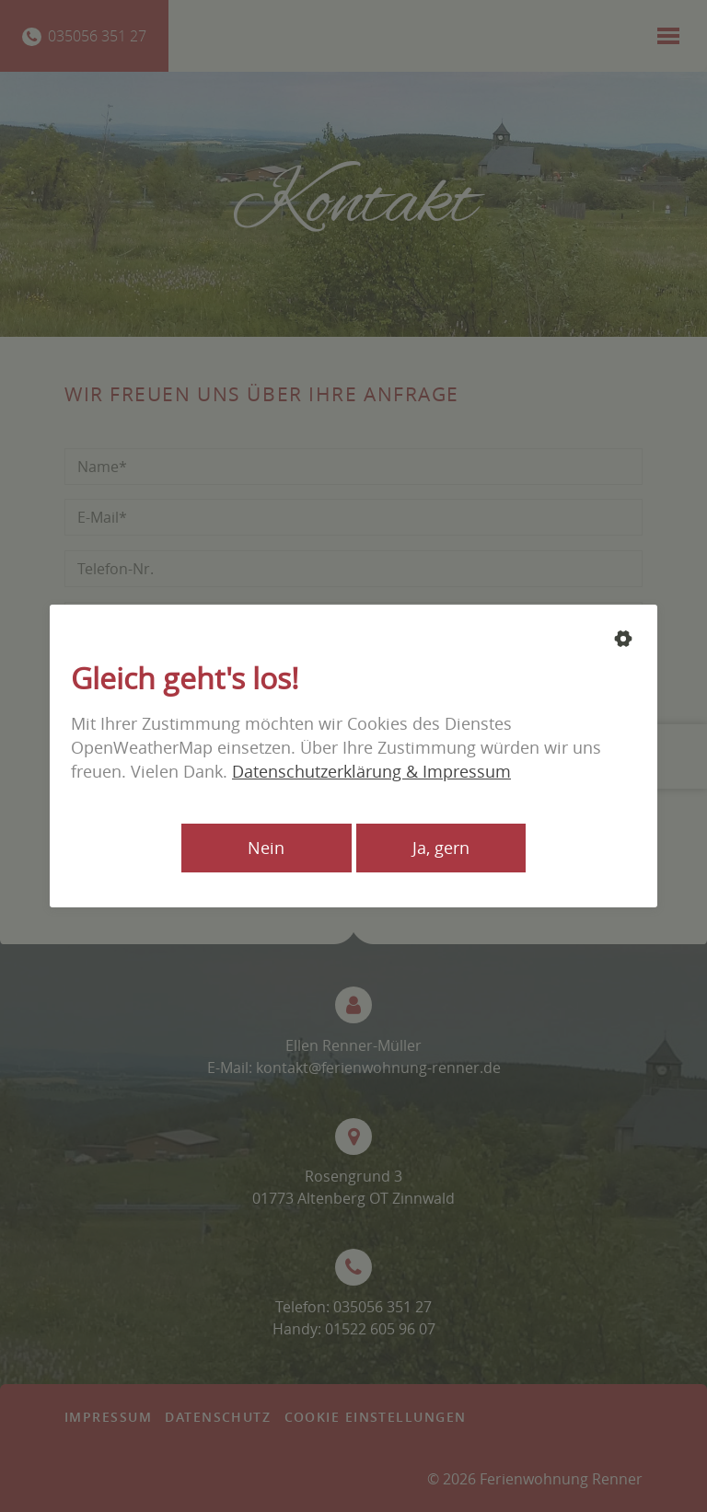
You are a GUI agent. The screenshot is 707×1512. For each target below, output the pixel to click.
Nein (266, 848)
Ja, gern (440, 848)
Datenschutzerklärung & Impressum (371, 771)
